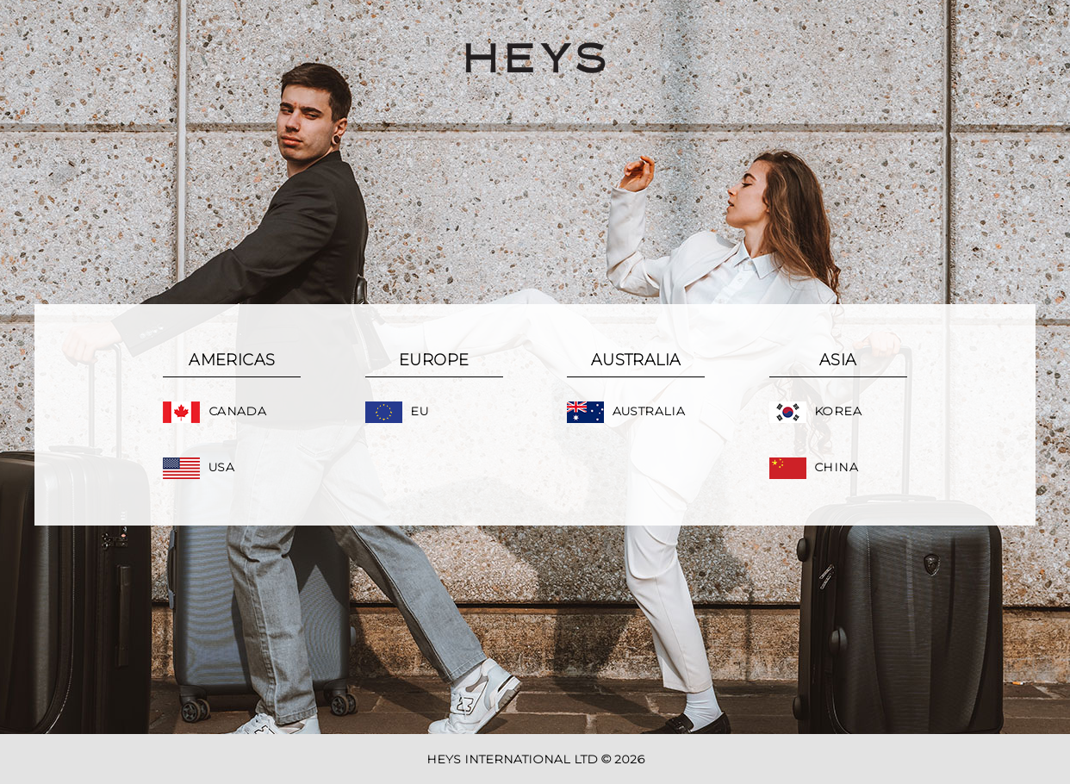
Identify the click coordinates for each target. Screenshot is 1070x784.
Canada (214, 411)
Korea (815, 411)
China (813, 467)
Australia (626, 411)
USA (198, 467)
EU (396, 411)
